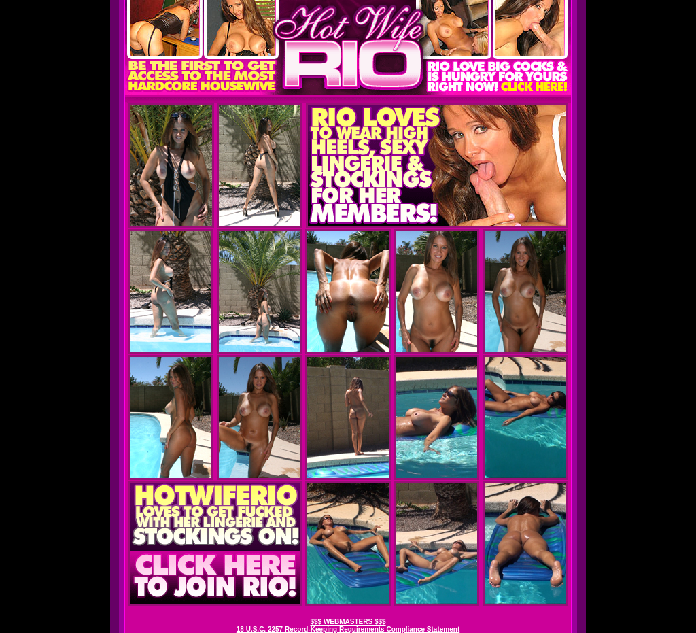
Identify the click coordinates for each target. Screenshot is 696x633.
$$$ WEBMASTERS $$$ (347, 622)
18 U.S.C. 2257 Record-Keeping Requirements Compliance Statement (348, 629)
